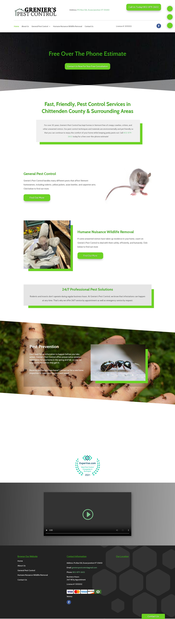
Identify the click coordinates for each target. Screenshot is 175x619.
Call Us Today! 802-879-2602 (144, 7)
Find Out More (37, 198)
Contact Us (89, 26)
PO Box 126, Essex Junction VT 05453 (93, 10)
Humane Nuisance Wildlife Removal (67, 26)
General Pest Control (40, 26)
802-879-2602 (79, 573)
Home (16, 26)
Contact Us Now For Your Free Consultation (87, 66)
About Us (25, 26)
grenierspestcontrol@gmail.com (84, 568)
